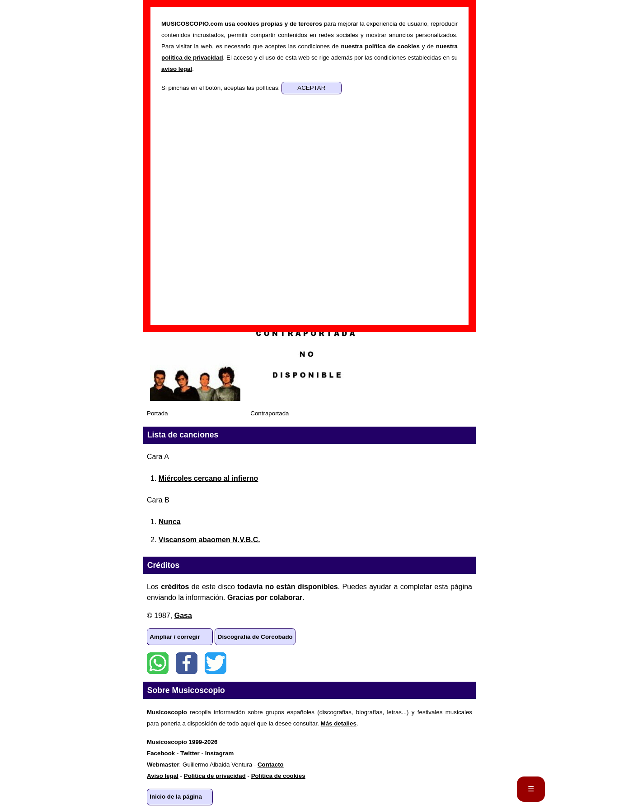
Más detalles (338, 723)
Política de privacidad (215, 775)
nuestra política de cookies (380, 46)
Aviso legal (162, 775)
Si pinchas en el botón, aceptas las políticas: (221, 87)
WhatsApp (158, 663)
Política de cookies (278, 775)
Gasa (183, 615)
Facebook (186, 663)
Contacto (271, 764)
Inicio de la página (176, 796)
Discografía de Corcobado (255, 636)
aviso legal (176, 68)
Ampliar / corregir (175, 636)
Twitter (215, 663)
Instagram (219, 753)
